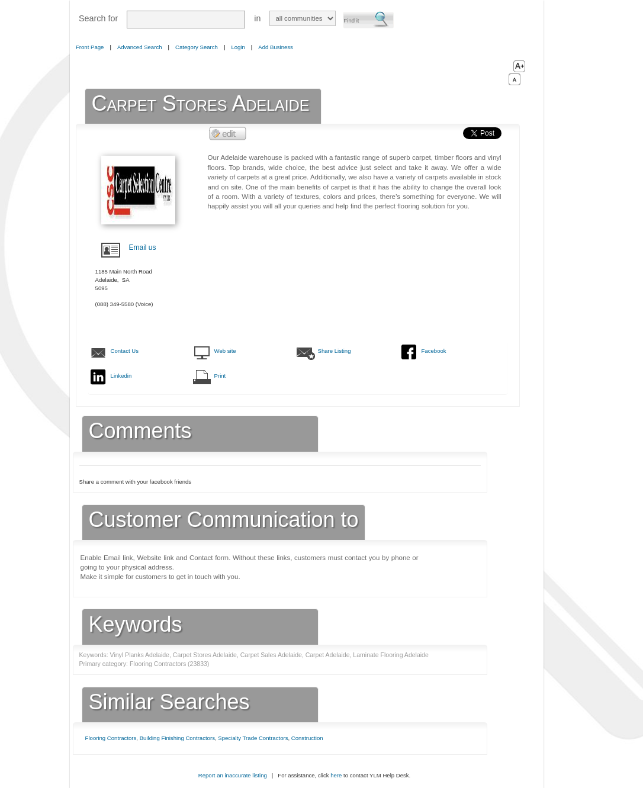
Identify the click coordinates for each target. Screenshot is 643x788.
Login (238, 47)
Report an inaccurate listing (232, 775)
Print (220, 375)
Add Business (275, 47)
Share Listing (334, 351)
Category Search (196, 47)
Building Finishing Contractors (177, 738)
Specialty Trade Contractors (253, 738)
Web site (225, 351)
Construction (307, 738)
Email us (142, 247)
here (336, 775)
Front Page (90, 47)
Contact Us (125, 351)
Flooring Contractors (111, 738)
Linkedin (121, 375)
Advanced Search (139, 47)
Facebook (434, 351)
